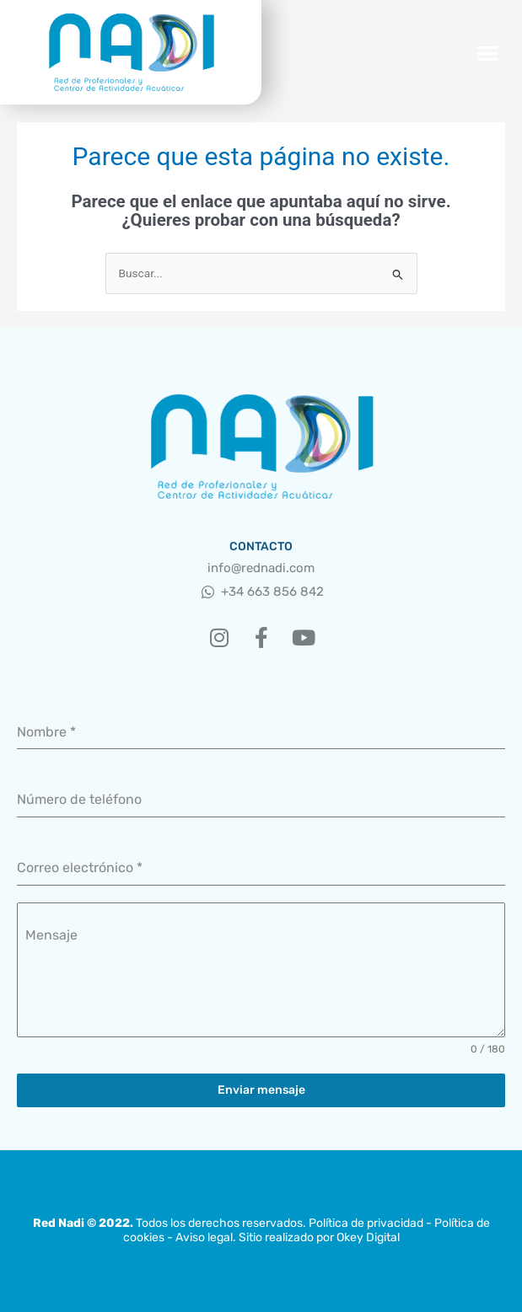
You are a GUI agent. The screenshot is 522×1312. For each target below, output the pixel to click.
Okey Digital (368, 1237)
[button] (488, 52)
